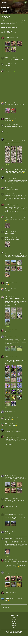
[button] (22, 2)
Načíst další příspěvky (7, 607)
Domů (14, 617)
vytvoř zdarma (13, 27)
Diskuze (14, 625)
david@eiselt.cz (17, 632)
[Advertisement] (14, 88)
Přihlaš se (3, 27)
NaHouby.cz (5, 2)
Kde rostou (14, 619)
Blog (14, 627)
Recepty (14, 623)
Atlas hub (14, 621)
